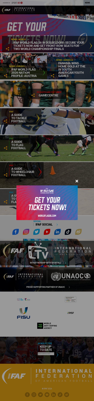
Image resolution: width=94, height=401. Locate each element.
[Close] (77, 181)
